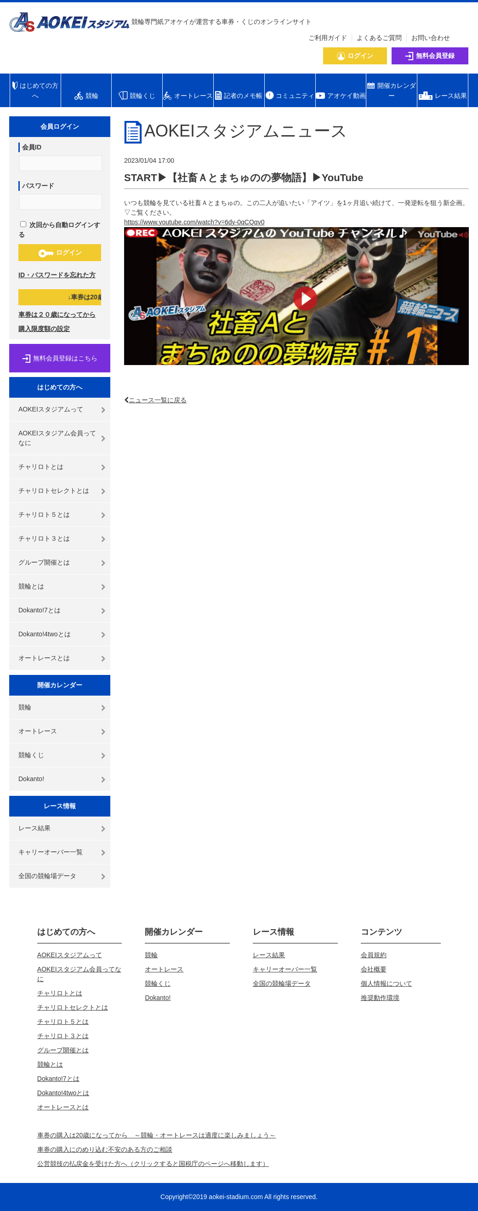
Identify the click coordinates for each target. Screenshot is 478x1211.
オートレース (37, 731)
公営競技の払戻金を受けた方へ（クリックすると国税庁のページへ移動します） (153, 1163)
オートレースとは (44, 658)
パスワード (38, 185)
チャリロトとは (40, 466)
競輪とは (31, 586)
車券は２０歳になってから (57, 314)
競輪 (24, 707)
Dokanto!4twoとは (44, 634)
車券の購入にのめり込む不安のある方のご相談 (104, 1149)
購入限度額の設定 (44, 328)
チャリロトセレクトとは (53, 490)
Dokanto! (31, 779)
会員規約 (374, 955)
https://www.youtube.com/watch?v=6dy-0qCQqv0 (194, 222)
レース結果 (34, 828)
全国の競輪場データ (47, 876)
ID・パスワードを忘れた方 (57, 275)
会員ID (31, 147)
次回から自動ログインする (59, 229)
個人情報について (386, 983)
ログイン (60, 253)
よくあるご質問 (379, 37)
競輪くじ (31, 755)
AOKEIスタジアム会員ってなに (57, 437)
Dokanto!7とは (39, 610)
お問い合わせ (430, 37)
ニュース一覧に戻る (158, 400)
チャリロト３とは (44, 538)
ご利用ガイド (327, 37)
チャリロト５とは (44, 514)
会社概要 (374, 969)
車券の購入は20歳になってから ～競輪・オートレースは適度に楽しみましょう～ (156, 1135)
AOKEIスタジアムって (50, 409)
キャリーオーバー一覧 (50, 852)
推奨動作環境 (380, 997)
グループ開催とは (44, 562)
